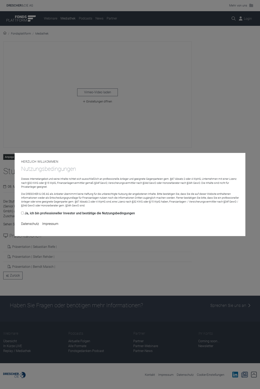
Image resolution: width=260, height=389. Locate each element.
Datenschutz (30, 224)
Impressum (50, 224)
